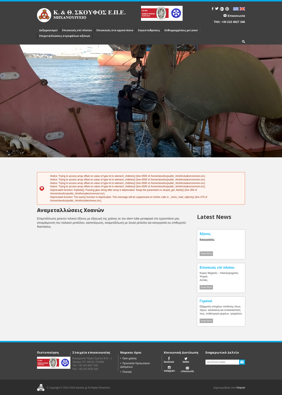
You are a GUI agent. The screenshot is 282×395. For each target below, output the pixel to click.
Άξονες (205, 234)
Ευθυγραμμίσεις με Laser (181, 30)
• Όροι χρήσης (128, 358)
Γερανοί (206, 301)
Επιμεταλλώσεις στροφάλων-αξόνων (64, 36)
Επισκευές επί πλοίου (77, 30)
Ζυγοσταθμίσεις (149, 30)
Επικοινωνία (236, 15)
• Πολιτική (126, 371)
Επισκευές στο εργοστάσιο (114, 30)
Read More (206, 253)
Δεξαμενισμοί (48, 30)
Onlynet (240, 387)
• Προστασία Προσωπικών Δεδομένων (135, 365)
